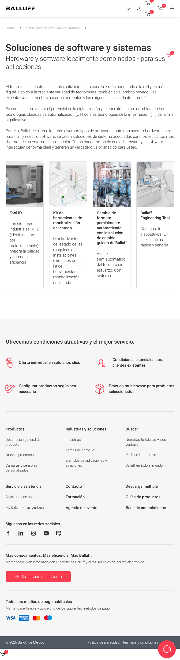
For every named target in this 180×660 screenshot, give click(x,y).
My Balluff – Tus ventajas (25, 507)
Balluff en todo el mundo (144, 465)
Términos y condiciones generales (148, 642)
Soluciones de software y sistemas (53, 28)
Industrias (73, 439)
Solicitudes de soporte (23, 497)
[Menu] (172, 8)
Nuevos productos (20, 455)
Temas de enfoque (80, 450)
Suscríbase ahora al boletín (38, 576)
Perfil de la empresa (141, 455)
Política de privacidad (103, 642)
